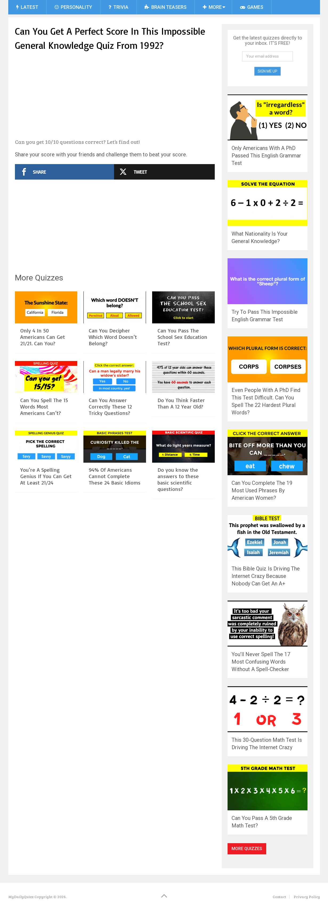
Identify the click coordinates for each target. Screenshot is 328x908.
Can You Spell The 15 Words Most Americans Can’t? (44, 406)
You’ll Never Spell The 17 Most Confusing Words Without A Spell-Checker (261, 661)
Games (251, 7)
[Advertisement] (115, 95)
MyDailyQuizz (21, 896)
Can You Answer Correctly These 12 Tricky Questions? (110, 406)
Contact (279, 896)
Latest (27, 7)
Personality (73, 7)
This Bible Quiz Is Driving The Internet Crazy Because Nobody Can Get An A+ (266, 576)
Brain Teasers (166, 7)
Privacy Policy (307, 896)
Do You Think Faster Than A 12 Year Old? (181, 403)
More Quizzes (247, 848)
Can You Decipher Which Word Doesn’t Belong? (113, 337)
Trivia (118, 7)
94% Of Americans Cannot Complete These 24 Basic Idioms (114, 476)
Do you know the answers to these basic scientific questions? (178, 479)
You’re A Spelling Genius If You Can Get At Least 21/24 (46, 476)
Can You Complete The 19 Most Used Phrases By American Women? (262, 490)
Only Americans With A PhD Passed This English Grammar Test (266, 155)
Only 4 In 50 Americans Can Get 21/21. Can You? (42, 337)
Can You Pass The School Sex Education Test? (182, 337)
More (212, 7)
